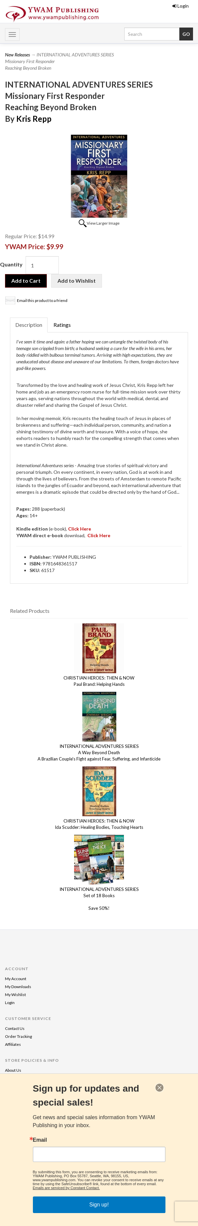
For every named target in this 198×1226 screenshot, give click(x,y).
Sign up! (99, 1204)
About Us (13, 1070)
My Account (15, 978)
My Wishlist (15, 994)
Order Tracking (18, 1036)
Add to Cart (26, 280)
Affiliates (13, 1044)
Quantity (11, 264)
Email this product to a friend (42, 300)
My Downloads (18, 986)
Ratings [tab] (62, 325)
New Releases (17, 54)
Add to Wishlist (76, 280)
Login (180, 6)
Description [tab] (28, 325)
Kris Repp (33, 118)
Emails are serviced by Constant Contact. (66, 1188)
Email (40, 1140)
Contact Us (15, 1028)
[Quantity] (42, 265)
